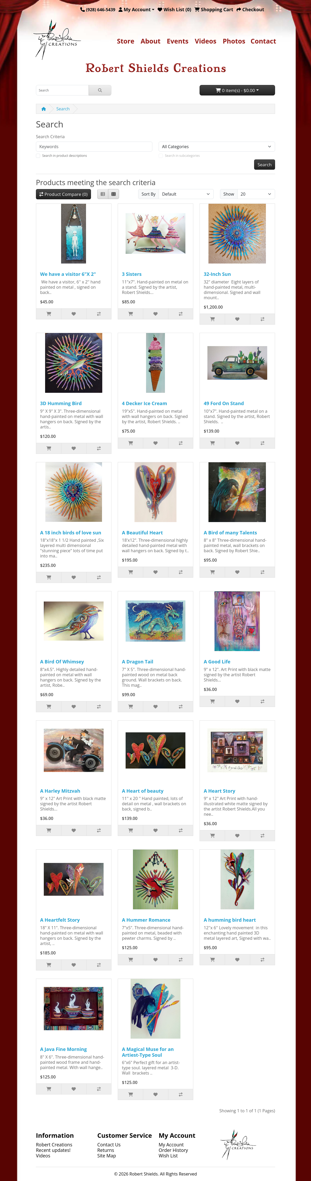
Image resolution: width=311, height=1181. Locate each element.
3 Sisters (132, 274)
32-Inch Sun (217, 274)
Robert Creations (54, 1144)
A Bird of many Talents (230, 532)
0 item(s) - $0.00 (235, 90)
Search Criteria (50, 136)
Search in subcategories (182, 155)
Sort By (149, 194)
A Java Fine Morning (63, 1049)
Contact (263, 40)
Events (178, 40)
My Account (171, 1144)
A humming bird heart (230, 920)
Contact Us (109, 1144)
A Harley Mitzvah (60, 791)
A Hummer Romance (146, 920)
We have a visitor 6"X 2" (68, 274)
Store (125, 40)
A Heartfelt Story (60, 920)
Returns (105, 1150)
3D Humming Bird (61, 403)
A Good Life (217, 661)
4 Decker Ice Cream (144, 403)
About (150, 40)
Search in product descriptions (64, 155)
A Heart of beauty (143, 791)
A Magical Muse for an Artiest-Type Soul (148, 1052)
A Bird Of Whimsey (62, 661)
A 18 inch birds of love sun (70, 532)
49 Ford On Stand (224, 403)
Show (228, 194)
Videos (205, 40)
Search (63, 109)
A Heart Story (219, 791)
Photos (234, 40)
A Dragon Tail (137, 661)
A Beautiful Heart (142, 532)
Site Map (106, 1155)
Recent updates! (53, 1150)
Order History (173, 1150)
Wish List (168, 1155)
